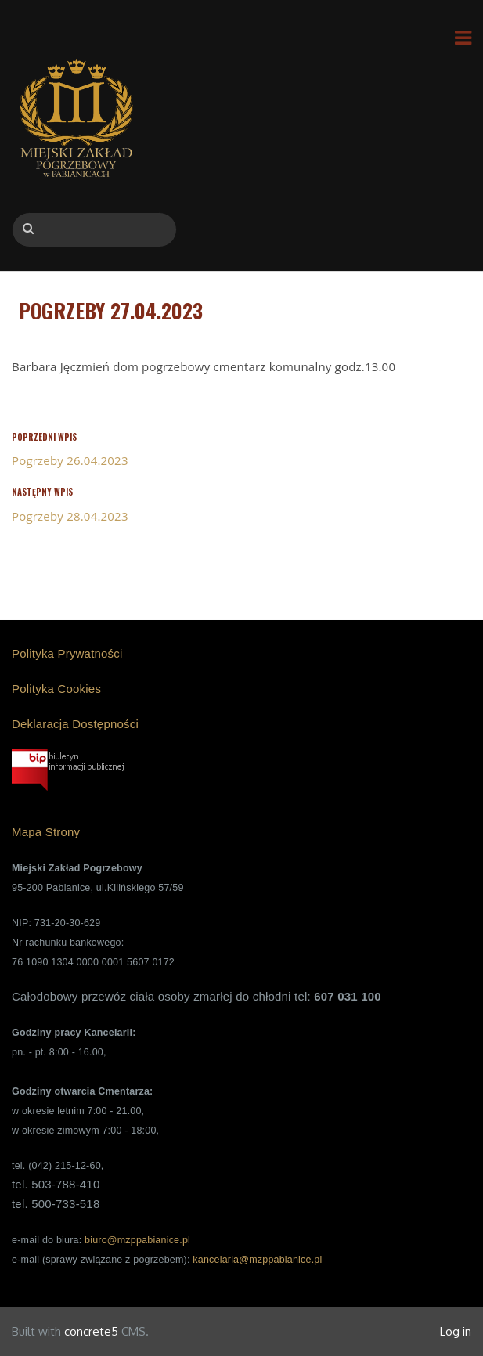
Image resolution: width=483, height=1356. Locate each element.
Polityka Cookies (56, 688)
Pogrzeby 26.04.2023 (70, 460)
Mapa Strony (46, 831)
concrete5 (91, 1331)
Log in (455, 1331)
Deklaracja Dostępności (75, 723)
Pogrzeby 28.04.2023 (70, 516)
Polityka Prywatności (67, 653)
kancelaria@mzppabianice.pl (257, 1259)
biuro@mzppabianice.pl (137, 1240)
